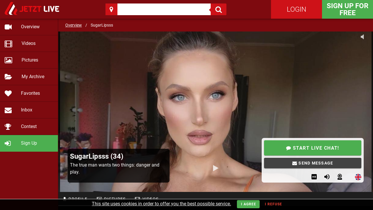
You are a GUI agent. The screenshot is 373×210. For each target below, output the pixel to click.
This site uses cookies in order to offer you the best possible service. (161, 203)
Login (296, 9)
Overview (73, 25)
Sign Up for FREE (347, 9)
